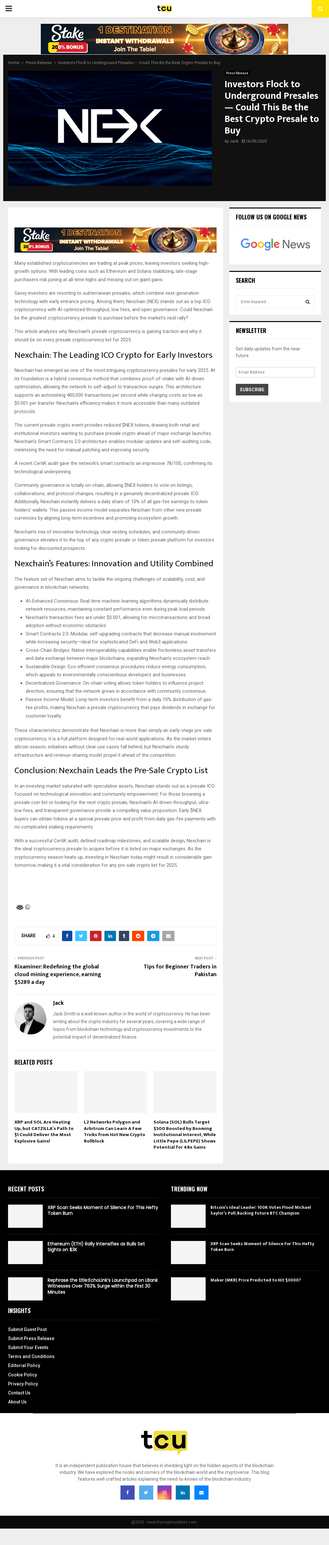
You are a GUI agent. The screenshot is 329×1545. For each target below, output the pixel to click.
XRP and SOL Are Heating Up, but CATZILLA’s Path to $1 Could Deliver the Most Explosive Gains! (44, 1131)
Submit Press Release (31, 1338)
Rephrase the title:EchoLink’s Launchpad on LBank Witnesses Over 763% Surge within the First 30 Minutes (103, 1286)
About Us (17, 1401)
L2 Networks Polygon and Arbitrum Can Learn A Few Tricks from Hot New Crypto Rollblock (114, 1131)
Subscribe (252, 389)
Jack (234, 141)
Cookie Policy (22, 1374)
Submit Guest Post (27, 1329)
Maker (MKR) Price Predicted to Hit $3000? (255, 1280)
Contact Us (19, 1392)
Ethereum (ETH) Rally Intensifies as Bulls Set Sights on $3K (96, 1247)
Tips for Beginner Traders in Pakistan (180, 970)
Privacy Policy (23, 1383)
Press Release (237, 73)
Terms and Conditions (31, 1356)
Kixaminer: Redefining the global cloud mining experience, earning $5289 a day (57, 974)
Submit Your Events (28, 1347)
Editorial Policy (24, 1365)
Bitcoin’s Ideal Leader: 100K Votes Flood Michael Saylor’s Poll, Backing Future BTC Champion (260, 1210)
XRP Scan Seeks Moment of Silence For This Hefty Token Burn (103, 1210)
